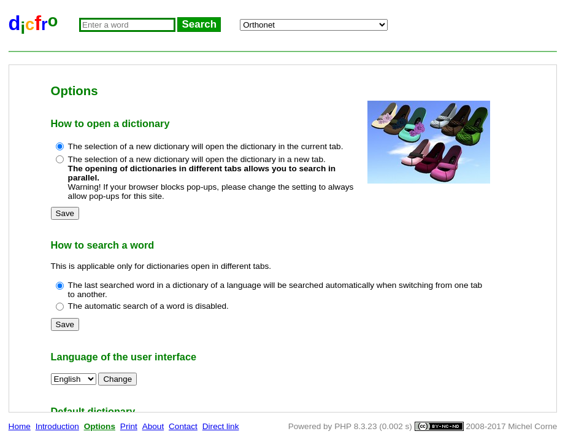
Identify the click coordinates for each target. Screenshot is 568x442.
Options (99, 426)
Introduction (57, 426)
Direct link (220, 426)
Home (20, 426)
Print (128, 426)
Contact (183, 426)
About (153, 426)
